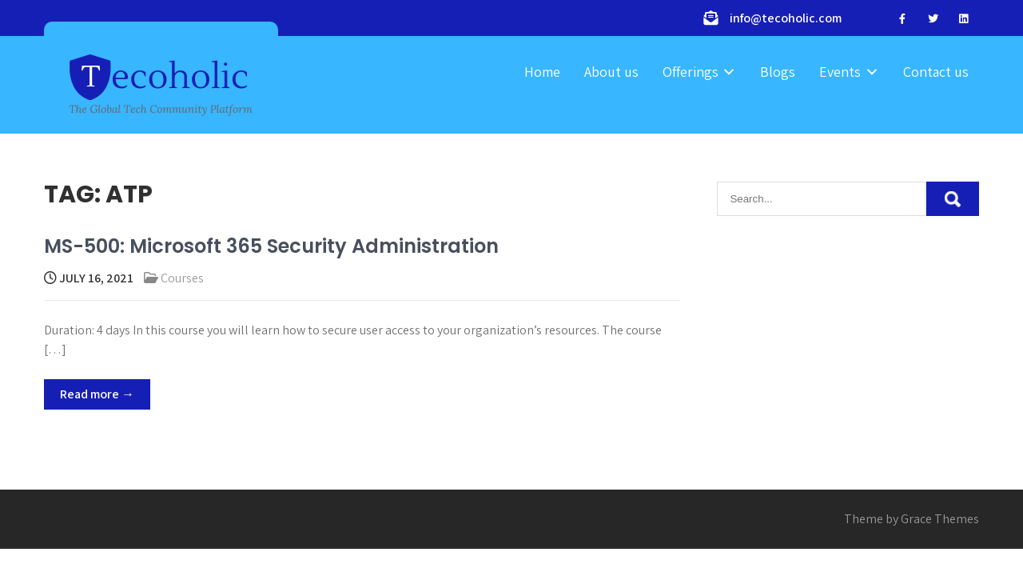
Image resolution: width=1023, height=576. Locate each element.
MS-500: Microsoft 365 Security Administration (271, 246)
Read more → (97, 394)
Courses (182, 278)
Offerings (690, 71)
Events (840, 71)
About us (611, 71)
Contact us (936, 71)
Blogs (777, 71)
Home (542, 71)
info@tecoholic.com (786, 18)
